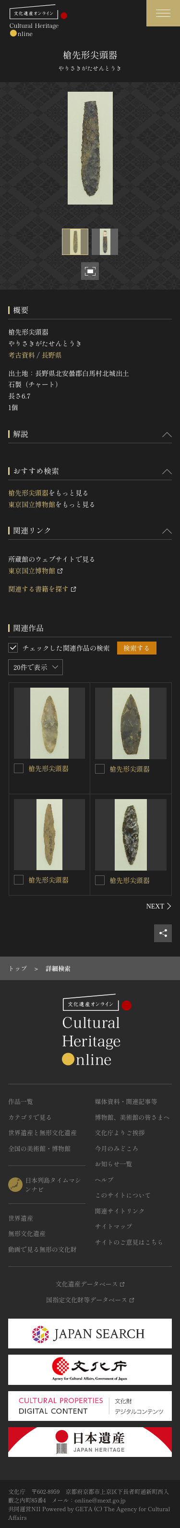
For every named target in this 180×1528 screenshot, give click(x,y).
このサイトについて (123, 1195)
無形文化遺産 (27, 1233)
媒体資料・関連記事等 (126, 1101)
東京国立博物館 (31, 504)
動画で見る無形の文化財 (42, 1249)
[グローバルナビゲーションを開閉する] (163, 13)
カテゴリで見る (30, 1117)
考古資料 (21, 355)
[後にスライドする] (159, 906)
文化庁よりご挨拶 (120, 1132)
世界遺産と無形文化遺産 (42, 1132)
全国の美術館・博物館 (39, 1148)
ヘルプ (104, 1179)
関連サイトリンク (120, 1210)
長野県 (51, 355)
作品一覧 (20, 1101)
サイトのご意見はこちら (129, 1242)
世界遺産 (20, 1218)
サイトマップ (113, 1226)
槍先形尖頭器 (28, 492)
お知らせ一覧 (113, 1163)
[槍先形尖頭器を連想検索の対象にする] (19, 768)
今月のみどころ (117, 1148)
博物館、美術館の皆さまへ (132, 1117)
